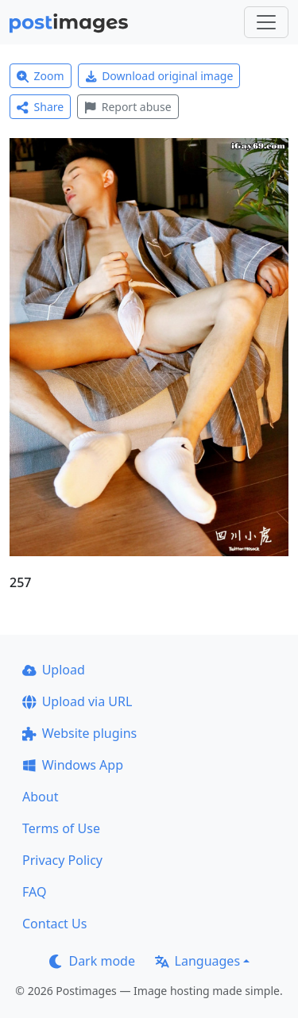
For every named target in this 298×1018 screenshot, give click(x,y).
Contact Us (54, 923)
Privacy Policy (62, 860)
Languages (197, 961)
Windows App (72, 765)
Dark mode (92, 961)
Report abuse (127, 106)
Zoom (40, 75)
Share (40, 106)
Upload (53, 669)
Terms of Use (61, 828)
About (40, 796)
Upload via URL (77, 701)
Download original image (159, 75)
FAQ (34, 892)
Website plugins (79, 733)
